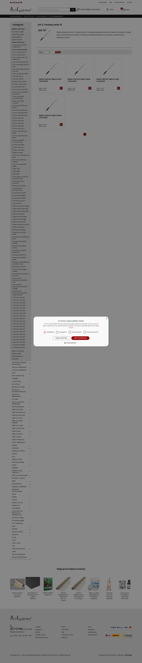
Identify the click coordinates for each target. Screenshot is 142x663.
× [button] (106, 318)
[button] (71, 343)
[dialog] (71, 331)
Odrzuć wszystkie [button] (61, 338)
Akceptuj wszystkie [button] (80, 338)
